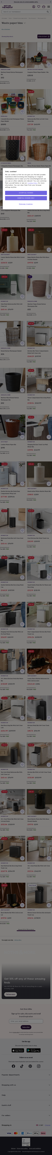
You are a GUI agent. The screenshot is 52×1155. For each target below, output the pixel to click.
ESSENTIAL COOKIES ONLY (26, 198)
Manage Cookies (26, 204)
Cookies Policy (33, 183)
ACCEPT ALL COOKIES (26, 193)
